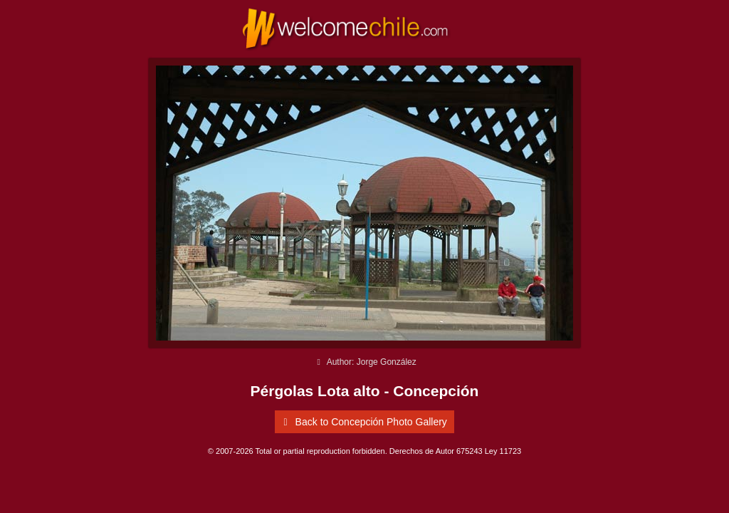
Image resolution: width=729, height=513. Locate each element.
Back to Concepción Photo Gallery (362, 422)
